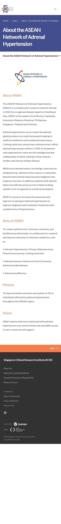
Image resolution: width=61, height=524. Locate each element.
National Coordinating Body (16, 373)
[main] (30, 183)
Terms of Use (9, 405)
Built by (16, 429)
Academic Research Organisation (19, 377)
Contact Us (8, 391)
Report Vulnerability (12, 396)
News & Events (11, 382)
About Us (8, 368)
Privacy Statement (11, 401)
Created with (17, 424)
